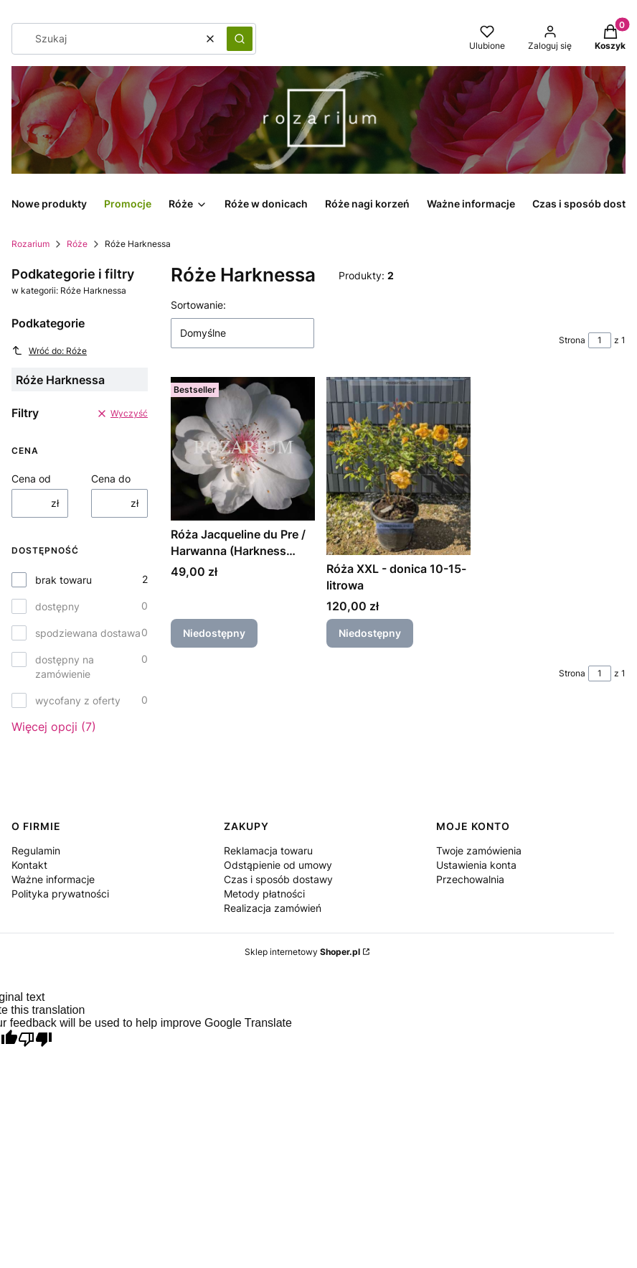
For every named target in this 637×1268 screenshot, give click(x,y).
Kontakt (29, 865)
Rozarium (30, 243)
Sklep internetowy (302, 951)
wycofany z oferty (78, 700)
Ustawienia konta (476, 865)
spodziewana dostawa (88, 633)
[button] (240, 39)
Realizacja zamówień (272, 908)
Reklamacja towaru (268, 850)
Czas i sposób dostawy (278, 879)
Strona (572, 340)
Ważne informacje (53, 879)
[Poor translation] (35, 1040)
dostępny (57, 606)
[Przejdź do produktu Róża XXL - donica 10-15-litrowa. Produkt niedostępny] (398, 466)
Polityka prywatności (60, 893)
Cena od (31, 478)
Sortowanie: (198, 305)
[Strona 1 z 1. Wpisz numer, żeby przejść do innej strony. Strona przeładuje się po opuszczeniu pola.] (599, 340)
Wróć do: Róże (49, 350)
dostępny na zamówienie (64, 666)
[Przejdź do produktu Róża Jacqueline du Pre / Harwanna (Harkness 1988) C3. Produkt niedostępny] (243, 449)
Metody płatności (264, 893)
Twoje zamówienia (479, 850)
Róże (77, 243)
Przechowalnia (470, 879)
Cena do (111, 478)
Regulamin (35, 850)
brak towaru (63, 580)
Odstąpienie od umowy (278, 865)
